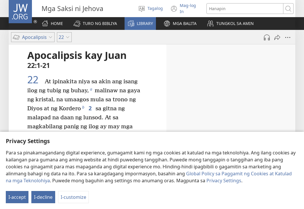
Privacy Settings (223, 180)
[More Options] (288, 37)
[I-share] (277, 37)
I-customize (73, 197)
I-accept (17, 197)
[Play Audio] (267, 37)
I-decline (43, 197)
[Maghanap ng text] (244, 8)
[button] (95, 23)
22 (35, 80)
